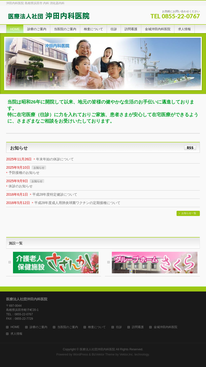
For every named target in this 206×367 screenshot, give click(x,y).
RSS (190, 148)
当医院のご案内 (67, 327)
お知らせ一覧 (188, 213)
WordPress (80, 354)
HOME (15, 327)
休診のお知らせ (21, 186)
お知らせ (39, 167)
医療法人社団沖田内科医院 (97, 349)
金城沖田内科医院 (165, 327)
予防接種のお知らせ (24, 173)
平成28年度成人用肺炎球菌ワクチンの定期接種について (77, 203)
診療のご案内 (38, 327)
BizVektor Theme (103, 354)
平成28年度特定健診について (54, 194)
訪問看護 (138, 327)
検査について (97, 327)
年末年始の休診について (55, 159)
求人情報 (16, 333)
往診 (119, 327)
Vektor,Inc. (126, 354)
